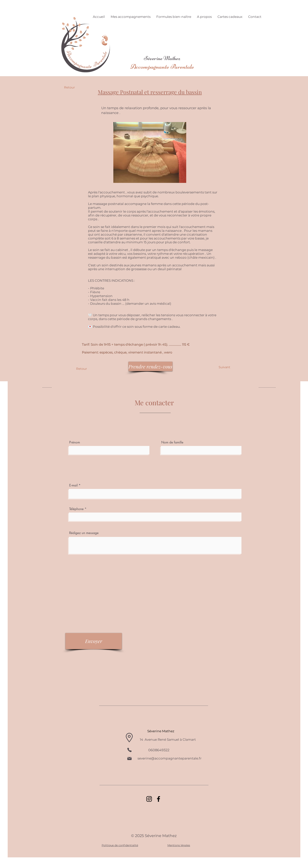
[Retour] (76, 87)
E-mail (74, 485)
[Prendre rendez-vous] (150, 366)
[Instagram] (149, 799)
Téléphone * (77, 509)
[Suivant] (224, 367)
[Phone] (129, 750)
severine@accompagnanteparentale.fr (170, 758)
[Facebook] (158, 799)
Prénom (74, 442)
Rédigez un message (84, 533)
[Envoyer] (93, 641)
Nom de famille (172, 442)
